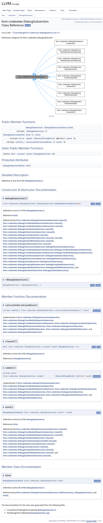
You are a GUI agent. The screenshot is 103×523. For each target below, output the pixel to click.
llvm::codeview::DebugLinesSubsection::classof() (25, 235)
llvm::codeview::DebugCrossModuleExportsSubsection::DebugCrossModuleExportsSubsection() (47, 249)
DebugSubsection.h (34, 180)
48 (19, 487)
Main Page (7, 10)
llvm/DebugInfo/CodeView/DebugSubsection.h (36, 33)
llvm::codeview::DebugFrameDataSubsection (75, 323)
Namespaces (40, 10)
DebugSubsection (26, 15)
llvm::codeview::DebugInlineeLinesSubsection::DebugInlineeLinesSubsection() (39, 258)
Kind (70, 127)
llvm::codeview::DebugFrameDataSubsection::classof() (28, 229)
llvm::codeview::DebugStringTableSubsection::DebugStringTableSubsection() (38, 264)
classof (21, 154)
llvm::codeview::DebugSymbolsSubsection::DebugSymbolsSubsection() (36, 270)
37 (19, 210)
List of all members (96, 22)
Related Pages (19, 10)
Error (22, 138)
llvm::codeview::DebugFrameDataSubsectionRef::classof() (29, 441)
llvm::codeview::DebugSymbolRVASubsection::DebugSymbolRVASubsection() (38, 267)
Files (63, 10)
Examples (73, 10)
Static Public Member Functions (90, 19)
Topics (29, 10)
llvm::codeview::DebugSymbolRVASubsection (67, 329)
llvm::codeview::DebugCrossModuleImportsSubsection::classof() (33, 226)
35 (18, 180)
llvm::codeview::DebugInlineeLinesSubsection (24, 326)
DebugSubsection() (22, 358)
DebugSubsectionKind (56, 127)
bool (13, 154)
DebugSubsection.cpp (39, 513)
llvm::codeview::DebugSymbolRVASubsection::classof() (28, 241)
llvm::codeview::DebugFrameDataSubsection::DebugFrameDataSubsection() (38, 255)
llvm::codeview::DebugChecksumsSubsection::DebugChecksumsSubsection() (38, 246)
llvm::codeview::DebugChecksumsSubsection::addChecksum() (44, 492)
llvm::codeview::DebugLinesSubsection (65, 326)
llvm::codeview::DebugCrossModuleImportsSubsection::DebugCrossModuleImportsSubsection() (47, 252)
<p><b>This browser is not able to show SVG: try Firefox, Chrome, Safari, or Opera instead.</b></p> (51, 77)
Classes (53, 10)
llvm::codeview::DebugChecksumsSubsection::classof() (41, 220)
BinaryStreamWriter (45, 138)
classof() (58, 238)
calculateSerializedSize (39, 142)
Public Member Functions (70, 19)
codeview (11, 15)
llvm (3, 15)
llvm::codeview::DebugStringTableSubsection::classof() (28, 238)
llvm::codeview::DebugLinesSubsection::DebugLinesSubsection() (33, 261)
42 (19, 419)
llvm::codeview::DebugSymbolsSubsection (22, 332)
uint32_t (19, 142)
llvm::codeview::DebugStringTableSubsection (24, 329)
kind (28, 135)
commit (29, 138)
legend (51, 116)
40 (19, 353)
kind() (5, 495)
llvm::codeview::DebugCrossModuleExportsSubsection (28, 320)
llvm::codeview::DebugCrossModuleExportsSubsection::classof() (32, 223)
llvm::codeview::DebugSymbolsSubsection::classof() (27, 244)
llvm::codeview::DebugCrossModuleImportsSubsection (28, 323)
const (38, 135)
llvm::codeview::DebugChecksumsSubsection (39, 317)
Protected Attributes (81, 22)
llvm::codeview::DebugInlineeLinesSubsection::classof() (28, 232)
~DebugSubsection (35, 131)
